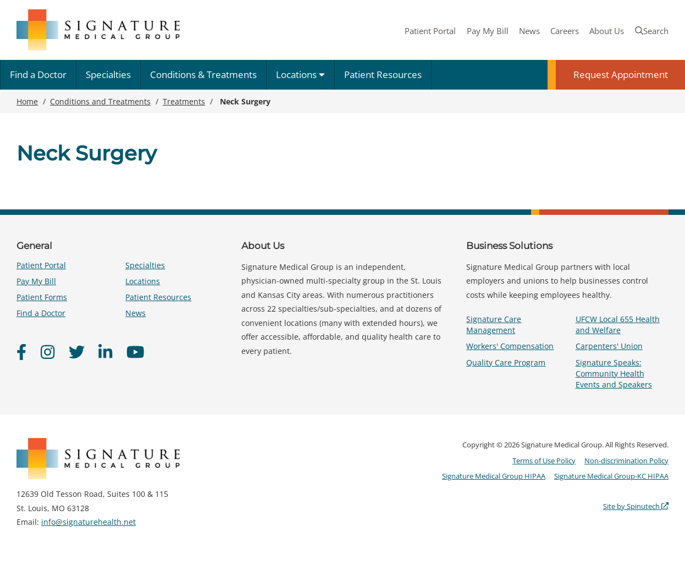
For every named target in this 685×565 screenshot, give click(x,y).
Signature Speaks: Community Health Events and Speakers (614, 373)
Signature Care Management (493, 324)
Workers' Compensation (510, 346)
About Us (606, 30)
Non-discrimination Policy (626, 461)
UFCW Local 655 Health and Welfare (618, 324)
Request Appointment (620, 74)
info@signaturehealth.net (88, 522)
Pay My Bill (488, 30)
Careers (564, 30)
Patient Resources (383, 74)
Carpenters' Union (609, 346)
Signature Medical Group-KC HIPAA (611, 476)
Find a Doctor (38, 74)
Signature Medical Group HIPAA (493, 476)
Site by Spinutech (636, 506)
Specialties (108, 74)
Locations (300, 74)
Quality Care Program (505, 362)
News (529, 30)
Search (652, 30)
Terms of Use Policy (544, 461)
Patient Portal (430, 30)
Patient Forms (41, 297)
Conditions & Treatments (203, 74)
